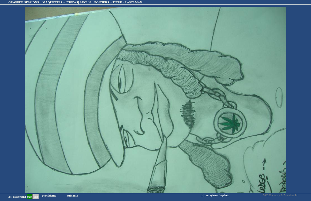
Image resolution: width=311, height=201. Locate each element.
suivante (72, 195)
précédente (49, 195)
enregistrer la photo (217, 195)
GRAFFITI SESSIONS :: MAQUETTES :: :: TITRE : (75, 2)
